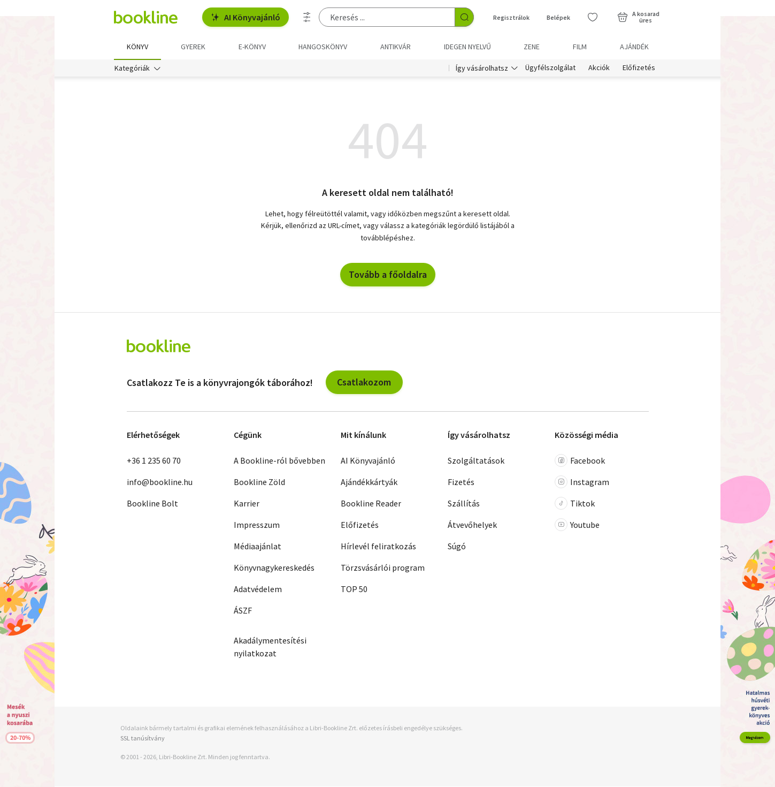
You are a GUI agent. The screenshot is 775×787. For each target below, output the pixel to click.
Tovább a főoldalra (388, 275)
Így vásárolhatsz (482, 68)
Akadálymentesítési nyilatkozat (270, 647)
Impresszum (257, 525)
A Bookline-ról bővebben (279, 461)
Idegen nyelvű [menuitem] (467, 46)
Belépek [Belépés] (558, 17)
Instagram (582, 482)
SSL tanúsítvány (142, 739)
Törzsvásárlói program (383, 568)
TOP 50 (354, 589)
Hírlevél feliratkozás (378, 546)
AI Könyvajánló (245, 17)
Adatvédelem (258, 589)
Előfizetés (639, 68)
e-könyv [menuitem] (252, 46)
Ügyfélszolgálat (550, 68)
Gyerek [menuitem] (193, 46)
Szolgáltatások (476, 461)
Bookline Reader (371, 503)
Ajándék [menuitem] (634, 46)
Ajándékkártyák (369, 482)
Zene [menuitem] (532, 46)
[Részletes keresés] (307, 17)
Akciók (599, 68)
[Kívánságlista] (592, 17)
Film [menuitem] (580, 46)
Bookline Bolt (152, 503)
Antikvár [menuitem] (395, 46)
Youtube (577, 525)
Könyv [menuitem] (137, 46)
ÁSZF (243, 611)
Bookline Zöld (259, 482)
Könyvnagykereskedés (274, 568)
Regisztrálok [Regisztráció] (511, 17)
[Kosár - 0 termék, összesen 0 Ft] (638, 17)
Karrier (246, 503)
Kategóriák (132, 68)
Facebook (580, 461)
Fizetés (461, 482)
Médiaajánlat (257, 546)
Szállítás (464, 503)
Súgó (457, 546)
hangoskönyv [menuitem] (322, 46)
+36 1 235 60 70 (154, 461)
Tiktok (575, 503)
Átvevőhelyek (472, 525)
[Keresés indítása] (464, 17)
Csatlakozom (364, 382)
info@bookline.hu (160, 482)
